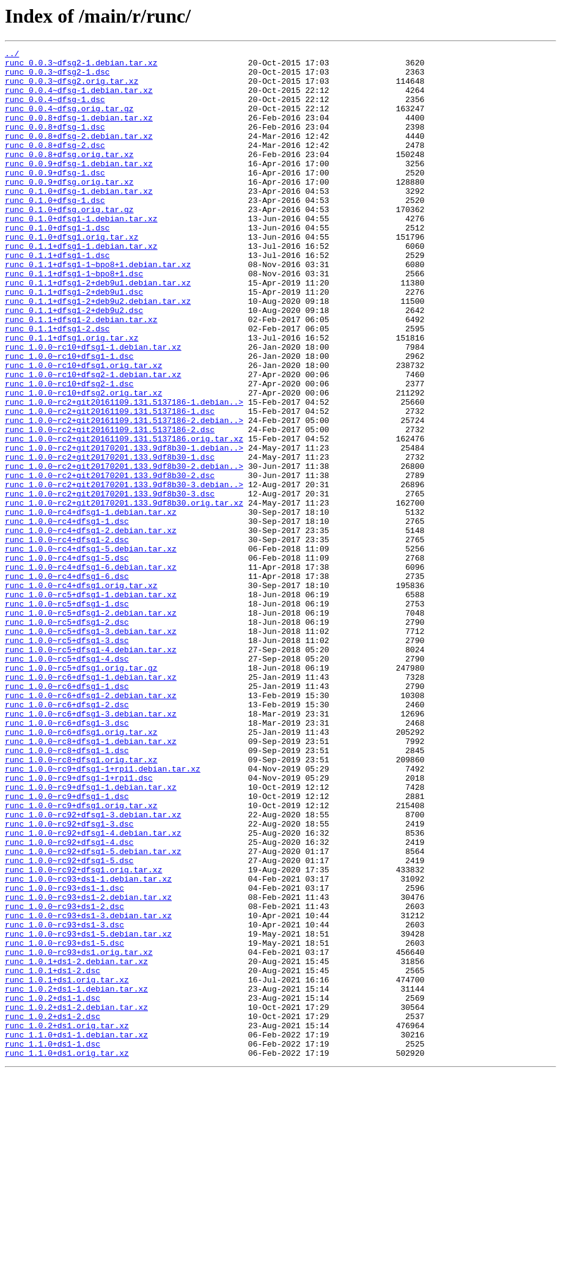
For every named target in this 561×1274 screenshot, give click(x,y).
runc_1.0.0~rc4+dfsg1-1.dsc (67, 616)
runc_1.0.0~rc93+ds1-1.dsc (64, 1056)
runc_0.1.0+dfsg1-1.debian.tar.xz (81, 253)
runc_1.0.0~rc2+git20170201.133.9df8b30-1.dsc (110, 539)
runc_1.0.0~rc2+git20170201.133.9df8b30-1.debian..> (124, 528)
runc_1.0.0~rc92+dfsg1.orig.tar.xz (83, 1034)
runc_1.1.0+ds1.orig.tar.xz (67, 1254)
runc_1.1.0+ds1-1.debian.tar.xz (76, 1232)
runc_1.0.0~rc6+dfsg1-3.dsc (67, 858)
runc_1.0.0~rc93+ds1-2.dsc (64, 1078)
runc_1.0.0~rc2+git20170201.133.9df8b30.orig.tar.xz (124, 594)
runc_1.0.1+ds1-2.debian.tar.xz (76, 1144)
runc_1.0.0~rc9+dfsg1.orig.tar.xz (81, 957)
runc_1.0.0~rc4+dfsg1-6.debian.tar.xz (91, 671)
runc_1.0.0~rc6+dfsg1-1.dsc (67, 814)
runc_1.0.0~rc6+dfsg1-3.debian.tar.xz (91, 847)
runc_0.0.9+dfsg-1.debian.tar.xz (79, 187)
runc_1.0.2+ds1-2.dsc (52, 1210)
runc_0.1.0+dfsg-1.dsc (55, 231)
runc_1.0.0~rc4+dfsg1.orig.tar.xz (81, 693)
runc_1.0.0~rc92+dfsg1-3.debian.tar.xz (93, 968)
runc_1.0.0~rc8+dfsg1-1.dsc (67, 891)
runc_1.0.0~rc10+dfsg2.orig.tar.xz (83, 462)
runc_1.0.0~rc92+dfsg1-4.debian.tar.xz (93, 990)
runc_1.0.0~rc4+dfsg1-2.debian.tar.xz (91, 627)
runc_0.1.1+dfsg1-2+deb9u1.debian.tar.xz (98, 330)
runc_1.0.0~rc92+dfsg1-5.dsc (69, 1023)
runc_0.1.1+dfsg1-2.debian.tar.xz (81, 374)
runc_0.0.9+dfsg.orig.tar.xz (69, 209)
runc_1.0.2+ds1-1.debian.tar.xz (76, 1177)
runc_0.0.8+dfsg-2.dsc (55, 165)
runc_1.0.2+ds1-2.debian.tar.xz (76, 1199)
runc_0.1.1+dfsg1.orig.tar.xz (71, 396)
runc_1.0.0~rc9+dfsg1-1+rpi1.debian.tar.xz (102, 913)
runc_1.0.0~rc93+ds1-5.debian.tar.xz (88, 1111)
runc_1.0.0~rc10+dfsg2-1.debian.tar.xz (93, 440)
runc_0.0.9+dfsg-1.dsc (55, 198)
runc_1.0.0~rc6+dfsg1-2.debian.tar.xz (91, 825)
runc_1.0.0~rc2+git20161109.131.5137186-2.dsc (110, 506)
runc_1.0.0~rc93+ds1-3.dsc (64, 1100)
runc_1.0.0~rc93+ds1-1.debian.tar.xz (88, 1045)
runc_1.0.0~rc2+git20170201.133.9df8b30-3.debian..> (124, 572)
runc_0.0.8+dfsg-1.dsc (55, 143)
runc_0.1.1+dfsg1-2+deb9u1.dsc (74, 341)
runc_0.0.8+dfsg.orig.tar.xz (69, 176)
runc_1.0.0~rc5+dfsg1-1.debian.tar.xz (91, 704)
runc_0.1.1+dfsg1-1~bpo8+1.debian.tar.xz (98, 308)
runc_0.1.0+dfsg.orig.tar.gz (69, 242)
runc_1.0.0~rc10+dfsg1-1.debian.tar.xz (93, 407)
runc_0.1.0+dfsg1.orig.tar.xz (71, 275)
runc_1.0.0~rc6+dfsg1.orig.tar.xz (81, 869)
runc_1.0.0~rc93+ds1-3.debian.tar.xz (88, 1089)
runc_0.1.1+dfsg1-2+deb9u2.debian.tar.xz (98, 352)
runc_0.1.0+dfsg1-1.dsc (57, 264)
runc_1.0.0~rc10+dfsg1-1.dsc (69, 418)
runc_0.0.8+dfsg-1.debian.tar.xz (79, 132)
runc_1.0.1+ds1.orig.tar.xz (67, 1166)
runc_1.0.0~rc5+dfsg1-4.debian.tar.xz (91, 770)
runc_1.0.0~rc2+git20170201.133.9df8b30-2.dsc (110, 561)
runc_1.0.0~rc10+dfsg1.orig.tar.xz (83, 429)
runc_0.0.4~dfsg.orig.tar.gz (69, 121)
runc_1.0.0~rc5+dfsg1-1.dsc (67, 715)
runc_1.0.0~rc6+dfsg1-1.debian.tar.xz (91, 803)
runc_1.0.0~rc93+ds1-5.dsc (64, 1122)
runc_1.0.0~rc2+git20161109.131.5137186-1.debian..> (124, 473)
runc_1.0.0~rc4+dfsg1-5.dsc (67, 660)
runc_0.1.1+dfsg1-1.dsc (57, 297)
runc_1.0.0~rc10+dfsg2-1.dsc (69, 451)
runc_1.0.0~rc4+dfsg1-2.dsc (67, 638)
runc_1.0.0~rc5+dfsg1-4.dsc (67, 781)
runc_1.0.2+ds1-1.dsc (52, 1188)
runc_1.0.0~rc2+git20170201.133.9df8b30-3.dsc (110, 583)
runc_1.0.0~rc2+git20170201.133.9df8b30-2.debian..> (124, 550)
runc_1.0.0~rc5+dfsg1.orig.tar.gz (81, 792)
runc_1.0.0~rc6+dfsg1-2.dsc (67, 836)
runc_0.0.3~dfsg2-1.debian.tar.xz (81, 66)
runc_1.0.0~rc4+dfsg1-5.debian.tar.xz (91, 649)
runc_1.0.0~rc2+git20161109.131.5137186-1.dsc (110, 484)
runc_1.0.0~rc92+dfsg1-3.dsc (69, 979)
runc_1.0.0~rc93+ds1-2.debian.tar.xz (88, 1067)
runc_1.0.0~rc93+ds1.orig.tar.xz (79, 1133)
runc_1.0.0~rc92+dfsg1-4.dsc (69, 1001)
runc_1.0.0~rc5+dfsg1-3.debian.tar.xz (91, 748)
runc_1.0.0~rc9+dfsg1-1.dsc (67, 946)
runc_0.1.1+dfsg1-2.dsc (57, 385)
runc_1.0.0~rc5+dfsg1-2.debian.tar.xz (91, 726)
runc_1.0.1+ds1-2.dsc (52, 1155)
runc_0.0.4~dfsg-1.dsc (55, 110)
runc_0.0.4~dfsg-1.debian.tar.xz (79, 99)
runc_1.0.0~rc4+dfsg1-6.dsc (67, 682)
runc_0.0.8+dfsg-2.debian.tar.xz (79, 154)
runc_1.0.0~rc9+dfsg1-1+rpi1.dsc (79, 924)
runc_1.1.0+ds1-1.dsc (52, 1243)
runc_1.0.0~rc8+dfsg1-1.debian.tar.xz (91, 880)
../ (12, 55)
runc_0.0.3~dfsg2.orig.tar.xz (71, 88)
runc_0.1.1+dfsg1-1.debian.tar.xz (81, 286)
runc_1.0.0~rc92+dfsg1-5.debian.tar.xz (93, 1012)
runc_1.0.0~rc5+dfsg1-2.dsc (67, 737)
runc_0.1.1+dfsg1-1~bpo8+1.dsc (74, 319)
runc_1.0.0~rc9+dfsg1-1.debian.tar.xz (91, 935)
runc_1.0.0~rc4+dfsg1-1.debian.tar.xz (91, 605)
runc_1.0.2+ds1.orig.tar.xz (67, 1221)
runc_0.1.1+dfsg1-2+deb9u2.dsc (74, 363)
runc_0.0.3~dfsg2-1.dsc (57, 77)
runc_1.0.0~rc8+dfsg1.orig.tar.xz (81, 902)
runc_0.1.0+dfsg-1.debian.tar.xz (79, 220)
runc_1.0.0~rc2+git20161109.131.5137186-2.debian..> (124, 495)
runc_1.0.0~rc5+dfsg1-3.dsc (67, 759)
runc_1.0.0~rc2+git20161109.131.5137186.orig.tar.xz (124, 517)
